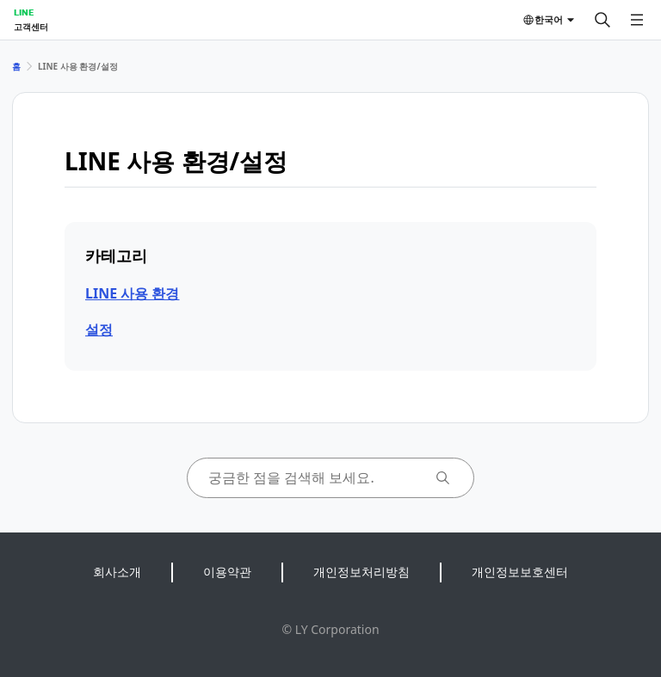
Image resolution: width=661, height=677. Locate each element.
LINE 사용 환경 (132, 293)
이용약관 (227, 571)
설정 (99, 329)
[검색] (602, 20)
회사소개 (117, 571)
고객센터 (31, 27)
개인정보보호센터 (520, 571)
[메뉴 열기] (637, 20)
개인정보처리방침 (361, 571)
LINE (24, 12)
